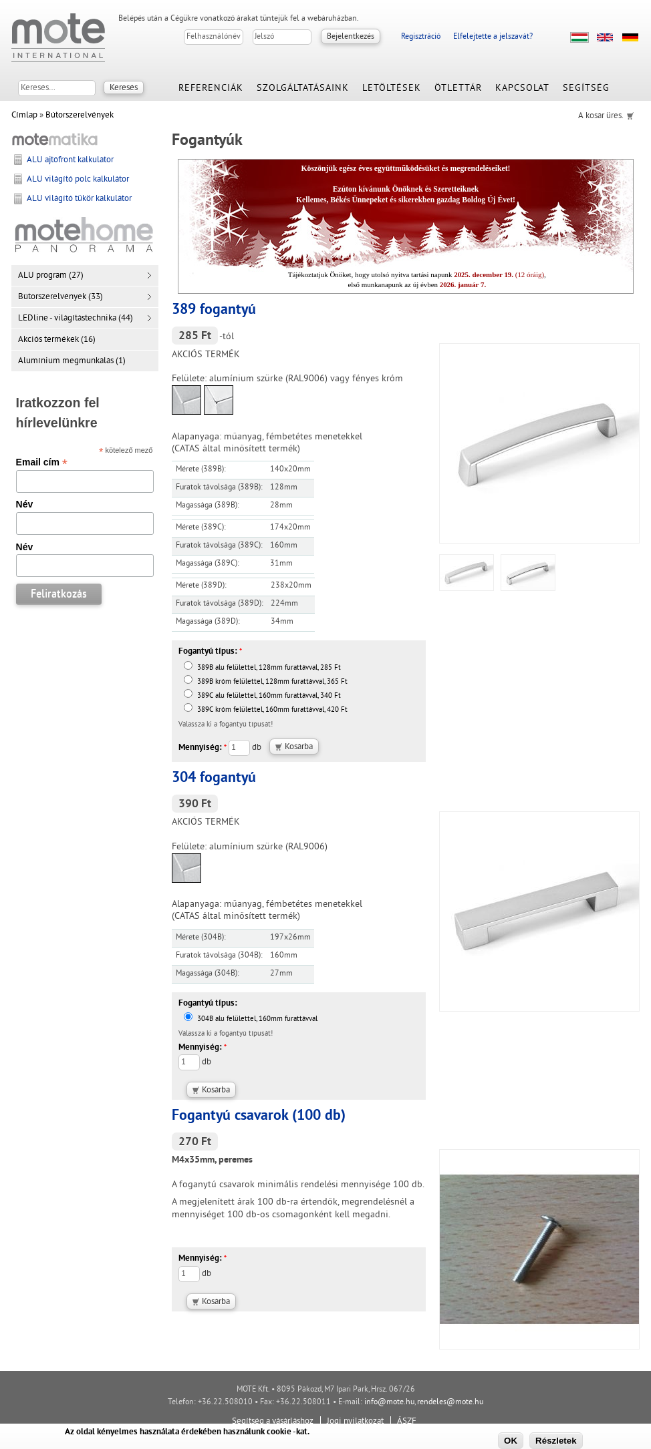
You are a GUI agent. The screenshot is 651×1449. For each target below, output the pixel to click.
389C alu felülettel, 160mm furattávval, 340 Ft (262, 696)
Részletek (556, 1441)
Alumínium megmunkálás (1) (72, 361)
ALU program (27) (51, 275)
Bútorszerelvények (79, 115)
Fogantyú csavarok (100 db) (259, 1116)
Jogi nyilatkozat (355, 1421)
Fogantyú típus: (210, 651)
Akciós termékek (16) (57, 340)
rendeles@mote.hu (450, 1403)
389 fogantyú (214, 310)
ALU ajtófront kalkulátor (70, 160)
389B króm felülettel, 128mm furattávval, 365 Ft (266, 682)
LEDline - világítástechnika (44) (75, 318)
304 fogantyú (214, 778)
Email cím (42, 462)
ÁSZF (406, 1421)
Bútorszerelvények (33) (60, 297)
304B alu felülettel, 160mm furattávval (250, 1019)
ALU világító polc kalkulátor (78, 179)
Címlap (24, 115)
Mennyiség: (202, 748)
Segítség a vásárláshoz (272, 1421)
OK (510, 1441)
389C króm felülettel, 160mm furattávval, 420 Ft (266, 710)
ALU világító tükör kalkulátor (79, 199)
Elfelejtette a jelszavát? (493, 37)
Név (24, 504)
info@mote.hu (389, 1403)
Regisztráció (420, 37)
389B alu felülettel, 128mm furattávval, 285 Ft (262, 668)
